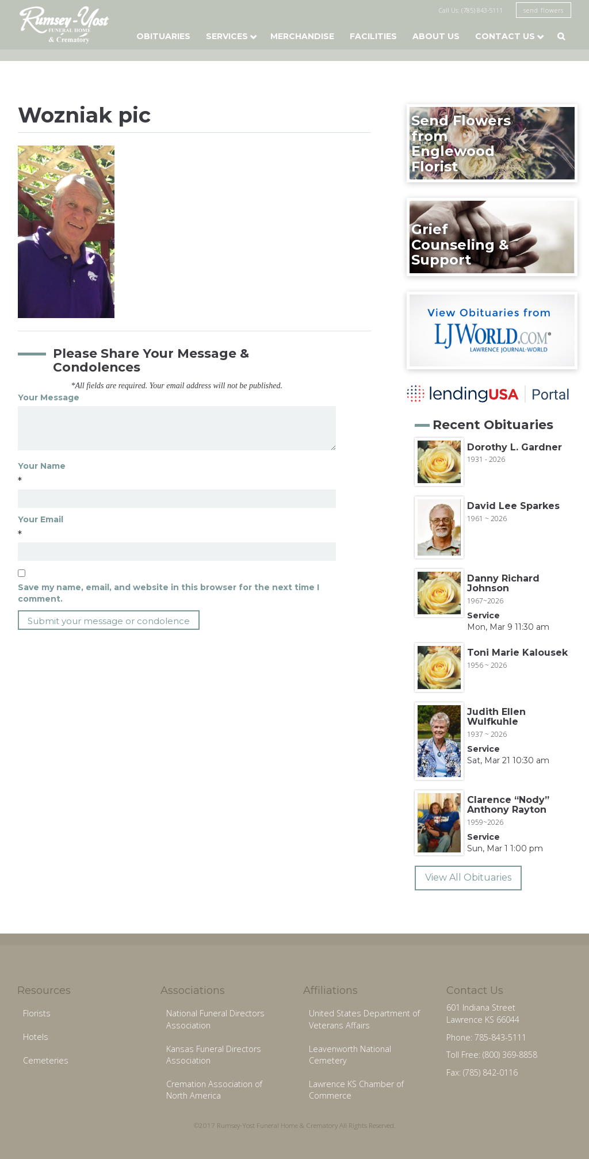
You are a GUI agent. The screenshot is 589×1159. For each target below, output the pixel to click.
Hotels (35, 1036)
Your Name (42, 466)
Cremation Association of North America (214, 1089)
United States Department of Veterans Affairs (364, 1019)
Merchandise (302, 36)
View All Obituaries (468, 877)
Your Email (40, 519)
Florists (37, 1013)
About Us (436, 36)
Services (227, 36)
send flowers (543, 10)
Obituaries (163, 36)
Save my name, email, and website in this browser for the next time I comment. (168, 593)
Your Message (48, 397)
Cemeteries (45, 1060)
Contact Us (505, 36)
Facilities (373, 36)
